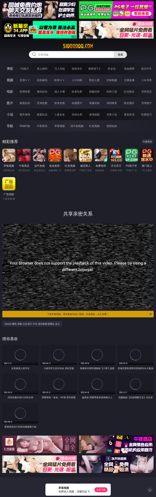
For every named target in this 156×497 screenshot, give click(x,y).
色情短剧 (112, 126)
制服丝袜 (94, 91)
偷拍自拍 (42, 91)
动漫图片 (77, 103)
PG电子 (24, 68)
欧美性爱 (77, 91)
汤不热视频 (76, 126)
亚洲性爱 (25, 91)
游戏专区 (77, 68)
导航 (10, 126)
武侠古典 (77, 114)
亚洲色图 (42, 103)
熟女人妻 (94, 80)
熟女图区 (129, 103)
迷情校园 (94, 114)
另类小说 (112, 114)
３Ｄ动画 (77, 80)
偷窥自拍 (25, 103)
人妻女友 (59, 114)
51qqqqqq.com (78, 46)
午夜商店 (42, 126)
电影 (10, 91)
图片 (10, 103)
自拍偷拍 (42, 80)
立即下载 (101, 489)
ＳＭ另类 (146, 80)
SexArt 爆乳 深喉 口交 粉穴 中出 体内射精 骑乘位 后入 (32, 323)
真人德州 (42, 68)
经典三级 (112, 91)
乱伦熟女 (129, 91)
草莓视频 (59, 126)
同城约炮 (25, 126)
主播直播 (129, 80)
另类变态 (146, 91)
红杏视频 (94, 126)
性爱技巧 (146, 114)
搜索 (120, 54)
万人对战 (59, 68)
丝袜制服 (112, 80)
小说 (10, 114)
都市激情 (25, 114)
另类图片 (146, 103)
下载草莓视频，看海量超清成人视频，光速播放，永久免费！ (99, 314)
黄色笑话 (129, 114)
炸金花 (112, 68)
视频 (10, 80)
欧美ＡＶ (59, 80)
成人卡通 (59, 91)
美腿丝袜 (94, 103)
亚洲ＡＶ (25, 80)
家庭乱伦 (42, 114)
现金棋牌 (129, 68)
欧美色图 (59, 103)
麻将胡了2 (94, 68)
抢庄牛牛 (146, 68)
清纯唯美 (112, 103)
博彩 (10, 68)
